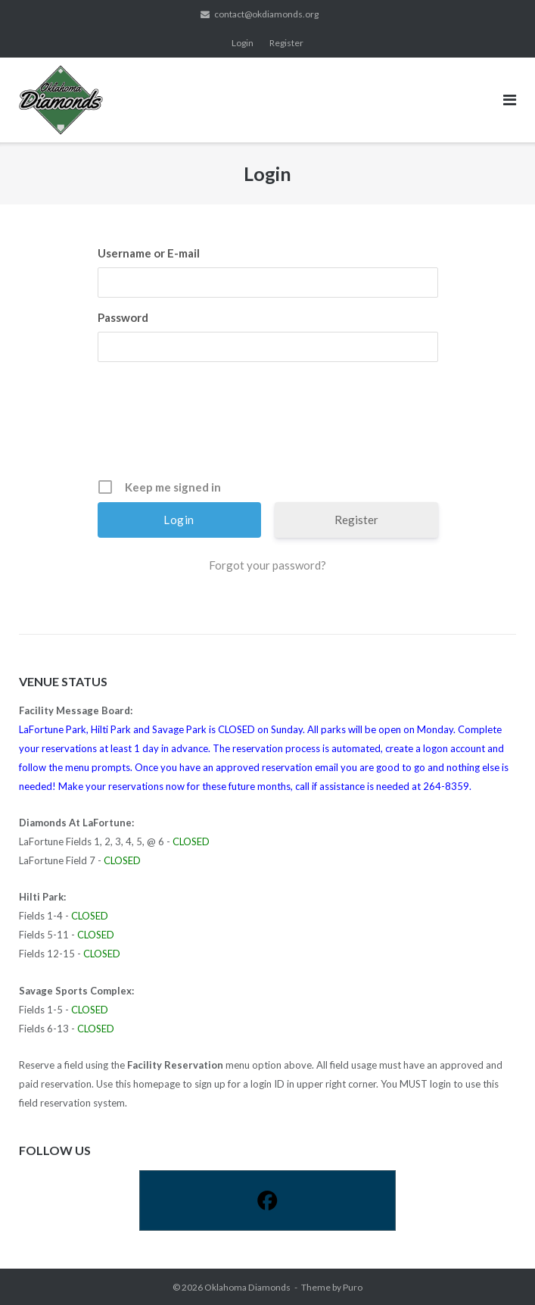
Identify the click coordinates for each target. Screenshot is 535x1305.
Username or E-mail (149, 253)
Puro (352, 1287)
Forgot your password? (267, 565)
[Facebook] (267, 1200)
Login (243, 42)
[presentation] (269, 425)
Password (123, 317)
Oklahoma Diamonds (247, 1287)
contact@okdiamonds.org (266, 14)
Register (286, 42)
